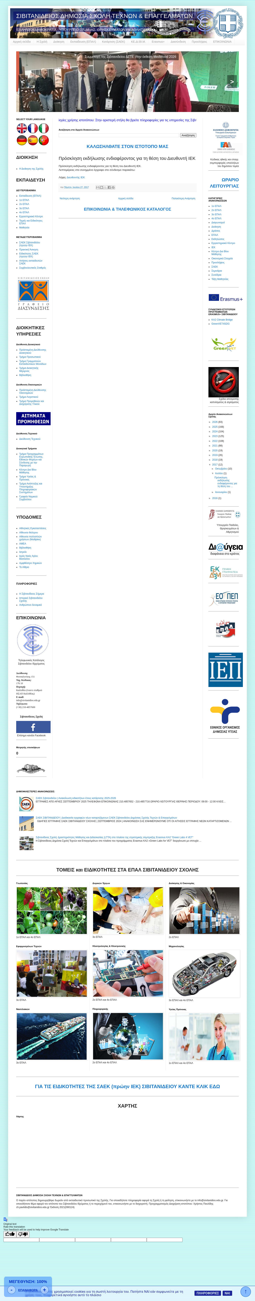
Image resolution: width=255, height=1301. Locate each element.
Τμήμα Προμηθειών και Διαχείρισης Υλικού (31, 402)
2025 (215, 426)
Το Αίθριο (24, 567)
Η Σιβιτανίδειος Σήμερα (31, 593)
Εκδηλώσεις (217, 239)
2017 (215, 464)
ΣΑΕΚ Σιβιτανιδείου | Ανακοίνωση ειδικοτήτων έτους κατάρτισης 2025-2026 (76, 798)
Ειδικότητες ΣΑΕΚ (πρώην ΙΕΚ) (28, 255)
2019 (215, 455)
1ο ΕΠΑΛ (24, 200)
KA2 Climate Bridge (222, 319)
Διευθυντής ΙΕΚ (76, 177)
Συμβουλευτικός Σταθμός (32, 267)
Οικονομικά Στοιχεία (222, 258)
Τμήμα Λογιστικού (28, 397)
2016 (215, 498)
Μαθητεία (24, 227)
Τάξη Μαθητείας (219, 279)
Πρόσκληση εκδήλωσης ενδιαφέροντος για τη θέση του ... (226, 482)
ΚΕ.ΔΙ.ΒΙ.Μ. (138, 41)
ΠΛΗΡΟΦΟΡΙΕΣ (208, 1293)
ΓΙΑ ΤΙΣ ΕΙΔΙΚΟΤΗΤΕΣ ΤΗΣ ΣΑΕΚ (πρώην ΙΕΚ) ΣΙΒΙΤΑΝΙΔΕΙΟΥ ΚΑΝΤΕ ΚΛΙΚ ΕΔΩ (127, 1086)
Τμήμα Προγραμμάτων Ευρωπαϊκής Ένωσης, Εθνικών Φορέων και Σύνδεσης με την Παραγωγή (31, 460)
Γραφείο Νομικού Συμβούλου (28, 498)
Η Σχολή (42, 41)
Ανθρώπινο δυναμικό (30, 605)
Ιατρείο (23, 552)
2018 (215, 459)
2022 (215, 441)
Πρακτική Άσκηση (28, 249)
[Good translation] (9, 1234)
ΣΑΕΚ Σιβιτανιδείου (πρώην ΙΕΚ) (29, 244)
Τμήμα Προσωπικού (30, 357)
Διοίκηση (58, 41)
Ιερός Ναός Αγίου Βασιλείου (28, 557)
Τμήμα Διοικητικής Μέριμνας (28, 369)
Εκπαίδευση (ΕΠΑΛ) (83, 41)
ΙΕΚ (213, 247)
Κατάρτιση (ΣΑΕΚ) (113, 41)
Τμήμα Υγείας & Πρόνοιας (27, 478)
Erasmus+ (158, 41)
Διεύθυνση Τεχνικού (29, 439)
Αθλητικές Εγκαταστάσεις (32, 528)
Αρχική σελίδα (22, 41)
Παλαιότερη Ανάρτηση (183, 198)
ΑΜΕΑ (22, 543)
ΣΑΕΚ (214, 266)
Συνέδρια (216, 274)
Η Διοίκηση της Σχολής (31, 168)
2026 (215, 422)
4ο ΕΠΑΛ (24, 212)
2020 (215, 450)
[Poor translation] (22, 1234)
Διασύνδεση (178, 41)
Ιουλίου (219, 473)
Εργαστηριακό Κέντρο (31, 216)
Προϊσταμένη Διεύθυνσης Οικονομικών (32, 391)
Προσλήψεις (199, 41)
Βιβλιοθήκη (25, 375)
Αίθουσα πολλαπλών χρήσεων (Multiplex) (30, 538)
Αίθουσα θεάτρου (28, 532)
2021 (215, 445)
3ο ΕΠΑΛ (24, 208)
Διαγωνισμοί (218, 222)
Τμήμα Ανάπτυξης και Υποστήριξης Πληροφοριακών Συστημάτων (30, 488)
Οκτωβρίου (221, 468)
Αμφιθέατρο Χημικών (30, 563)
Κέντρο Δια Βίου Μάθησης (27, 471)
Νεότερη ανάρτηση (70, 198)
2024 (215, 431)
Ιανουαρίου (221, 492)
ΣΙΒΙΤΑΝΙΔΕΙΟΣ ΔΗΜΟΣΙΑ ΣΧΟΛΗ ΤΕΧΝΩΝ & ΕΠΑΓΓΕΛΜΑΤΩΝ (104, 16)
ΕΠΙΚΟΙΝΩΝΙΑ (222, 41)
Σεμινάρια (216, 270)
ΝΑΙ (227, 1293)
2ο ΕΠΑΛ (24, 204)
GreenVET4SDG (220, 323)
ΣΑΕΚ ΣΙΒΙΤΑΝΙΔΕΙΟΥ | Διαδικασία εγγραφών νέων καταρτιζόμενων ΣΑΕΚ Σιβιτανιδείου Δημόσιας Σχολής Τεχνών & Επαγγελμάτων (106, 817)
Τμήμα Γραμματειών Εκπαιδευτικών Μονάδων (32, 362)
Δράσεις (215, 230)
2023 (215, 436)
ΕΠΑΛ (214, 235)
